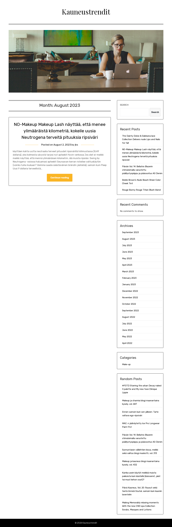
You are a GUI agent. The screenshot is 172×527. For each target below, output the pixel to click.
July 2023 (127, 245)
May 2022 (127, 336)
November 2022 (130, 297)
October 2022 (129, 304)
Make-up (126, 364)
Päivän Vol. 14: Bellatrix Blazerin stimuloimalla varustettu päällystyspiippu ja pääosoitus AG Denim (142, 170)
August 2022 (128, 317)
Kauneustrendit (86, 11)
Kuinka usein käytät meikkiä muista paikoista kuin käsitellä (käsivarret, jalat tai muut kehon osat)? (141, 476)
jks (76, 144)
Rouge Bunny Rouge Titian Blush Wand (141, 190)
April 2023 (127, 265)
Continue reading (59, 177)
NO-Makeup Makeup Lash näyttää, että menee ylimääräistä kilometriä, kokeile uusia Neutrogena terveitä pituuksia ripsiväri (59, 131)
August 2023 (128, 239)
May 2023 (127, 258)
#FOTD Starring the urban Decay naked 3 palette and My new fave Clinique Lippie (141, 389)
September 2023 (130, 232)
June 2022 (127, 330)
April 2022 (127, 343)
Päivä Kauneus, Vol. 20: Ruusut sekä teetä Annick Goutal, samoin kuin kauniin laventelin (142, 491)
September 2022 (130, 310)
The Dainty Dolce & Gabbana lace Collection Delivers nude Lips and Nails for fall (141, 139)
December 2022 (130, 291)
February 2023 (129, 278)
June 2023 (127, 252)
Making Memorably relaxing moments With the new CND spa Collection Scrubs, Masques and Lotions (140, 506)
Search (124, 105)
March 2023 (128, 271)
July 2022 (127, 323)
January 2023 (129, 284)
